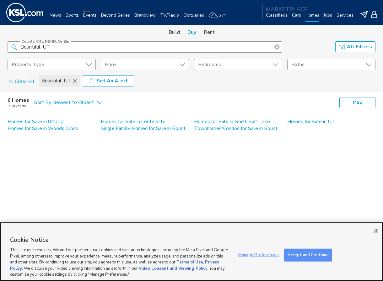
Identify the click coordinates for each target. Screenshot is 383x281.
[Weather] (219, 17)
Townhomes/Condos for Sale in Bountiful (238, 128)
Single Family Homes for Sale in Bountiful (145, 128)
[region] (191, 251)
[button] (14, 47)
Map (358, 102)
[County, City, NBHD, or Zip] (145, 47)
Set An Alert (108, 80)
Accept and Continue (308, 255)
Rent (209, 32)
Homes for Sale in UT (311, 121)
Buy (191, 32)
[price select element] (145, 64)
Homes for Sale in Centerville (133, 121)
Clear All (21, 81)
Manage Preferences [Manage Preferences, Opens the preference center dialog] (258, 255)
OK (375, 230)
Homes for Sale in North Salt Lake (232, 121)
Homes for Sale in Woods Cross (43, 128)
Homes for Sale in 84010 (36, 121)
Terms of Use (189, 262)
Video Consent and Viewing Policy (173, 268)
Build (174, 32)
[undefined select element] (52, 64)
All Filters (355, 46)
